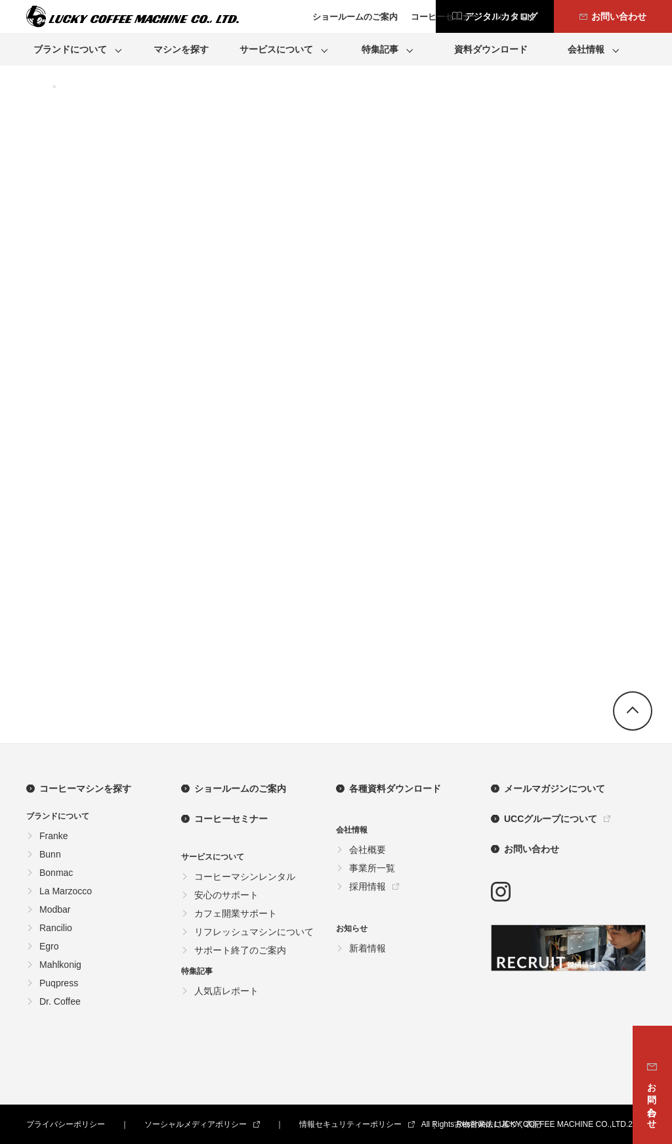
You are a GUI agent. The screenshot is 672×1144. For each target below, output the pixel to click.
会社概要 (367, 849)
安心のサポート (226, 895)
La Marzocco (65, 891)
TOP (35, 87)
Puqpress (58, 983)
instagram (501, 892)
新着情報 (367, 948)
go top (632, 711)
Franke (53, 836)
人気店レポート (226, 991)
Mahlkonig (60, 964)
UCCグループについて (550, 818)
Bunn (50, 854)
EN (528, 17)
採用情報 (367, 886)
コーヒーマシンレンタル (244, 876)
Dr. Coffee (60, 1001)
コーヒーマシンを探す (85, 788)
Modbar (54, 909)
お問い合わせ (531, 849)
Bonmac (56, 872)
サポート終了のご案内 (240, 950)
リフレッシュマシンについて (254, 932)
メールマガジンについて (554, 788)
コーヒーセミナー (231, 818)
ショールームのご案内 (240, 788)
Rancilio (55, 928)
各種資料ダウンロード (395, 788)
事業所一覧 (372, 868)
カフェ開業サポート (235, 913)
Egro (49, 946)
